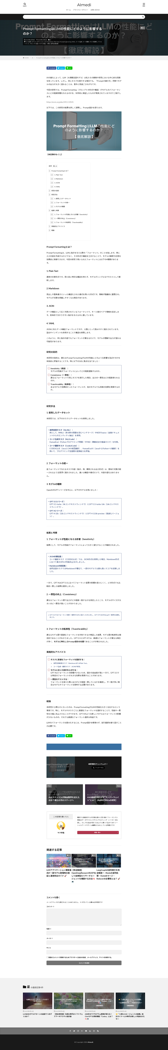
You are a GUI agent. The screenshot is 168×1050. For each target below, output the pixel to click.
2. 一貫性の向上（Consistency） (63, 218)
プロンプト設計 (34, 43)
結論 (51, 230)
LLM (45, 42)
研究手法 (52, 194)
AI (50, 40)
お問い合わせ (95, 10)
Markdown (50, 42)
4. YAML (55, 186)
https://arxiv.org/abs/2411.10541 (60, 102)
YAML (73, 42)
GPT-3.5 (34, 42)
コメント (50, 906)
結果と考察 (53, 210)
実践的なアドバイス (56, 226)
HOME (27, 58)
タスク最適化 (93, 42)
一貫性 (48, 43)
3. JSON (55, 182)
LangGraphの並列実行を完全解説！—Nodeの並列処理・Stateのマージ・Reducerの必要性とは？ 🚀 (108, 874)
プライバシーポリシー (80, 10)
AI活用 (29, 42)
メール (49, 938)
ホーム (68, 10)
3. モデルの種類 (57, 206)
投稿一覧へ (97, 832)
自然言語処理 (54, 43)
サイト (48, 948)
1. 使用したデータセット (60, 198)
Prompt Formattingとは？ (58, 170)
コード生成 (79, 42)
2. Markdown (56, 178)
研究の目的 (53, 190)
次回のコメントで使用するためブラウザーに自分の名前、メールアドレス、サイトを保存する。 (80, 957)
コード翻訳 (86, 42)
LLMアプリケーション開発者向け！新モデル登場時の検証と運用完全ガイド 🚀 (58, 873)
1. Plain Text (56, 174)
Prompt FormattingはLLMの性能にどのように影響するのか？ (54, 58)
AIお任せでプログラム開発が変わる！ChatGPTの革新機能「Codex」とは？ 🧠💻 (99, 1016)
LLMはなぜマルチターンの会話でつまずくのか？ (37, 1015)
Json (42, 42)
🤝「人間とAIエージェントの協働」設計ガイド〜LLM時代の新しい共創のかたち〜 (130, 1016)
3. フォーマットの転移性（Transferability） (67, 222)
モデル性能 (42, 43)
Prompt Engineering (65, 42)
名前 (48, 929)
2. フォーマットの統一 (59, 202)
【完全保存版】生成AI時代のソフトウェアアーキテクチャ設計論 (68, 1015)
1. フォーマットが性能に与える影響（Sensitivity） (69, 214)
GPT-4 (38, 42)
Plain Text (56, 42)
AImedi (90, 1042)
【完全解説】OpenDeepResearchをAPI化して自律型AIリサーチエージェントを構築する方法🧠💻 (83, 876)
